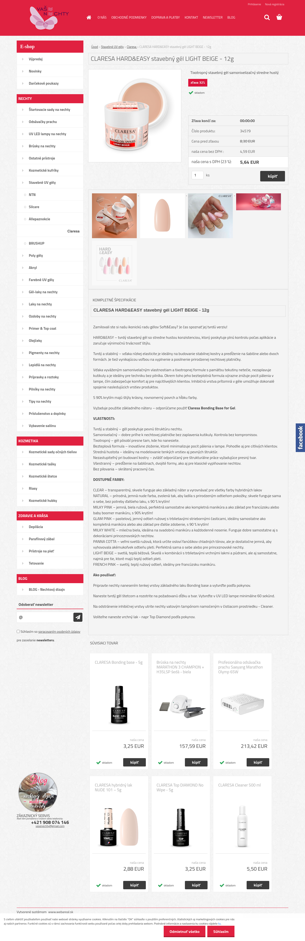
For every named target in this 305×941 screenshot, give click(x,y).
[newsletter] (78, 617)
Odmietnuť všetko (184, 931)
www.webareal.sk (60, 911)
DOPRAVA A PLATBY (165, 17)
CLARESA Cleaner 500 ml (239, 785)
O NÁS (102, 17)
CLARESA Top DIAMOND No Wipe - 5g (180, 787)
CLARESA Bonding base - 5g (118, 662)
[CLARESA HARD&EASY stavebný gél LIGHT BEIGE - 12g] (134, 71)
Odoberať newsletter (36, 604)
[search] (266, 17)
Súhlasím (221, 931)
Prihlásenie (254, 4)
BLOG (231, 17)
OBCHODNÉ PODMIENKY (129, 17)
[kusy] (197, 175)
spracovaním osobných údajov (59, 631)
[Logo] (49, 18)
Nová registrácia (274, 4)
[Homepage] (88, 17)
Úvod (94, 46)
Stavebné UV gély (112, 46)
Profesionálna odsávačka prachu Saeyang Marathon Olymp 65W (240, 667)
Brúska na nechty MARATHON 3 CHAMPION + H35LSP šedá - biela (180, 667)
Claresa (132, 46)
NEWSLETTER (213, 17)
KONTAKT (191, 17)
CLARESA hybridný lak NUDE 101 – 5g (113, 787)
